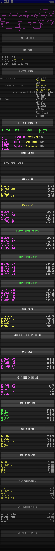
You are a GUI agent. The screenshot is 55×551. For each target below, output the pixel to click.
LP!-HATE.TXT (8, 392)
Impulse (18, 146)
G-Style (5, 439)
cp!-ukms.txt (43, 90)
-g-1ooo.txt (7, 222)
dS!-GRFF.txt (8, 363)
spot (3, 493)
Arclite (5, 436)
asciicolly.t (8, 248)
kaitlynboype (8, 189)
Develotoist (7, 326)
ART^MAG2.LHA (8, 274)
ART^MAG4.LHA (8, 269)
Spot (3, 467)
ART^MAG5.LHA (8, 271)
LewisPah (6, 321)
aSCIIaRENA (7, 1)
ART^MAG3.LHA (8, 267)
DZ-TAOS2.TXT (8, 368)
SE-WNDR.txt (7, 212)
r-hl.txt (6, 394)
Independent (32, 142)
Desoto (4, 413)
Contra (4, 446)
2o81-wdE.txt (8, 361)
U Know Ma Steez (19, 138)
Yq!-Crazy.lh (8, 290)
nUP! (3, 420)
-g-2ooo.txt (7, 219)
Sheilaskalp (7, 196)
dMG (3, 469)
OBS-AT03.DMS (8, 264)
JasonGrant (7, 316)
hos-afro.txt (8, 385)
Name (17, 130)
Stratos (5, 186)
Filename (7, 130)
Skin (3, 410)
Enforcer (6, 418)
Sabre (17, 142)
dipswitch (6, 465)
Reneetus (6, 323)
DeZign (4, 444)
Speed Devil (7, 498)
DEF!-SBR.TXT (6, 143)
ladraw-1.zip (8, 295)
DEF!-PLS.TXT (6, 147)
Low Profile (7, 441)
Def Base (40, 80)
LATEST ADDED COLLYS (27, 231)
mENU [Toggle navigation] (51, 2)
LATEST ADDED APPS (28, 283)
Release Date (43, 131)
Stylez (4, 415)
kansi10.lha (7, 300)
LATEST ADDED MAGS (28, 257)
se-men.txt (7, 389)
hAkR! (4, 462)
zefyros (5, 495)
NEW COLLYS (27, 205)
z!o (3, 472)
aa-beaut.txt (8, 359)
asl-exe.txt (7, 217)
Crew (29, 130)
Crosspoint (19, 59)
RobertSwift (7, 319)
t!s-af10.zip (8, 297)
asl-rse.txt (7, 243)
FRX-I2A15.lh (8, 293)
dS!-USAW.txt (8, 366)
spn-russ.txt (8, 215)
